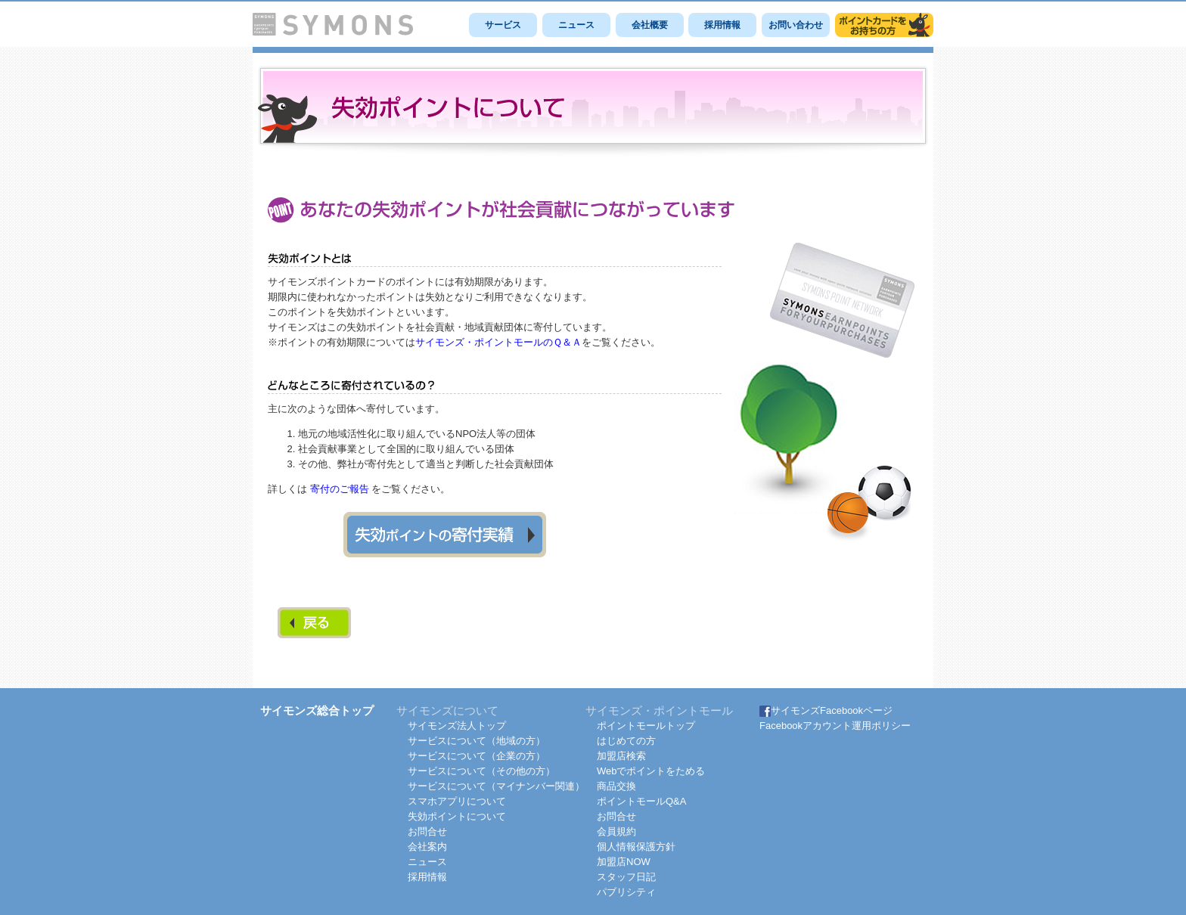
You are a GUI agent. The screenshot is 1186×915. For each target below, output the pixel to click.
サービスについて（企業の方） (476, 755)
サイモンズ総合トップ (317, 710)
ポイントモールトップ (646, 725)
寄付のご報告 (339, 489)
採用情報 (722, 25)
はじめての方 (626, 740)
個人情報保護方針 (636, 846)
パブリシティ (626, 892)
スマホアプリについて (457, 801)
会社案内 (427, 846)
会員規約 (616, 831)
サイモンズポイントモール (884, 25)
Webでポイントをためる (651, 771)
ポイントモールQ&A (641, 801)
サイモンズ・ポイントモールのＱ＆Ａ (498, 342)
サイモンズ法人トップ (457, 725)
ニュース (576, 25)
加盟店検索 (621, 755)
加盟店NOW (623, 861)
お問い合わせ (795, 25)
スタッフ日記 (626, 876)
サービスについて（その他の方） (481, 771)
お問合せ (427, 831)
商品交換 (616, 786)
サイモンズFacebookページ (826, 710)
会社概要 (650, 25)
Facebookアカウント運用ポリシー (835, 725)
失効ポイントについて (457, 816)
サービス (503, 25)
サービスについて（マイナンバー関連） (496, 786)
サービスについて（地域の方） (476, 740)
